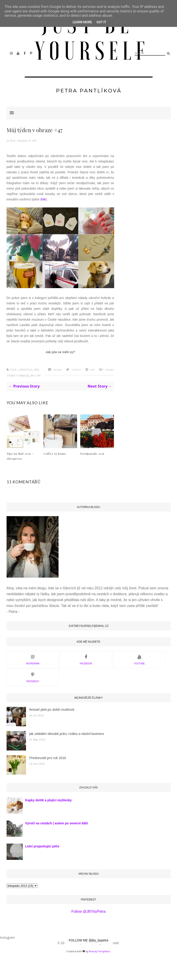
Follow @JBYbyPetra (88, 911)
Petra (13, 140)
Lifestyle (25, 370)
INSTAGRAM (32, 659)
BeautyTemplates (99, 951)
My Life (36, 375)
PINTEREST (32, 677)
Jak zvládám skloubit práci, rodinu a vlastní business (66, 733)
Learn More (82, 22)
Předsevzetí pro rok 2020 (47, 758)
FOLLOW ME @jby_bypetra (88, 940)
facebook (86, 659)
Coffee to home (54, 453)
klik (43, 199)
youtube (139, 659)
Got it (101, 22)
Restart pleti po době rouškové (51, 709)
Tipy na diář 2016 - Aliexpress (20, 456)
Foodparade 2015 (92, 453)
